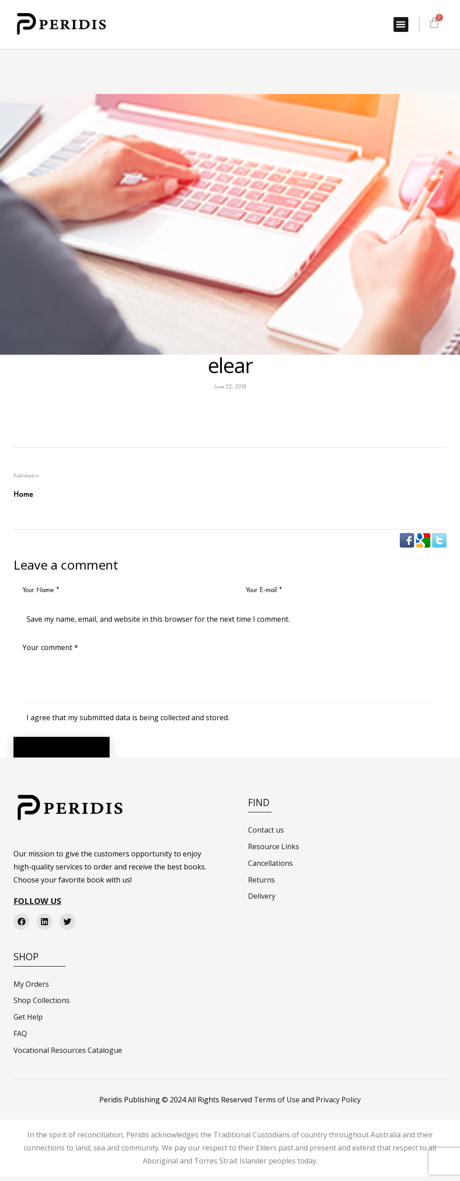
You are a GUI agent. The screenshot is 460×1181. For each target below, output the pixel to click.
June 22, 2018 (230, 386)
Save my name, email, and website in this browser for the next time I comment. (158, 619)
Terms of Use (277, 1104)
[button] (401, 24)
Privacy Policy (338, 1104)
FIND (259, 807)
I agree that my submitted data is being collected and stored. (128, 717)
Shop (26, 961)
